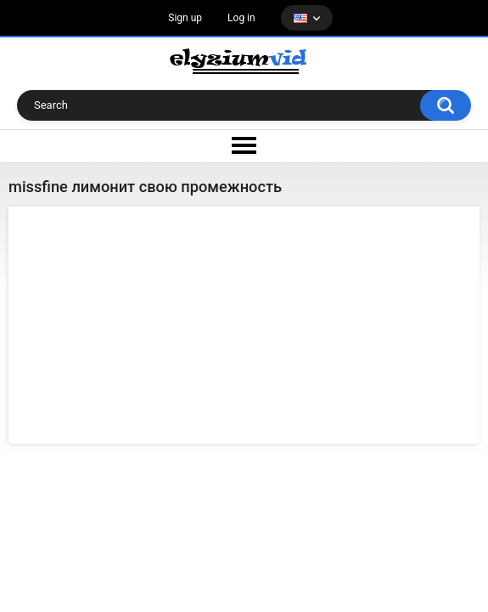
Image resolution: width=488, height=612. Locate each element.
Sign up (185, 18)
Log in (241, 18)
